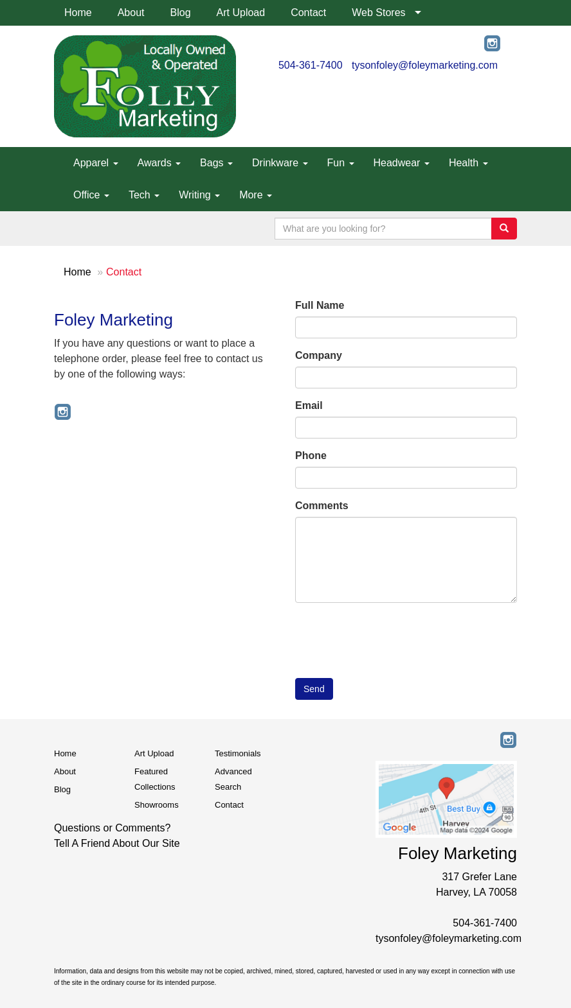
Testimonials (238, 753)
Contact (308, 12)
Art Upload (241, 12)
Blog (180, 12)
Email (309, 405)
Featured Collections (155, 779)
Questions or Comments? (112, 827)
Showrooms (156, 805)
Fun (340, 162)
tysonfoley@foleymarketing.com (425, 65)
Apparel (95, 162)
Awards (159, 162)
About (131, 12)
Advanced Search (233, 779)
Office (91, 194)
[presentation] (393, 638)
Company (318, 355)
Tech (144, 194)
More (255, 194)
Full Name (319, 305)
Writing (199, 194)
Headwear (402, 162)
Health (468, 162)
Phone (311, 455)
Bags (216, 162)
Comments (322, 505)
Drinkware (279, 162)
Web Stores (378, 12)
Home (78, 12)
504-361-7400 (310, 65)
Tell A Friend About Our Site (117, 843)
